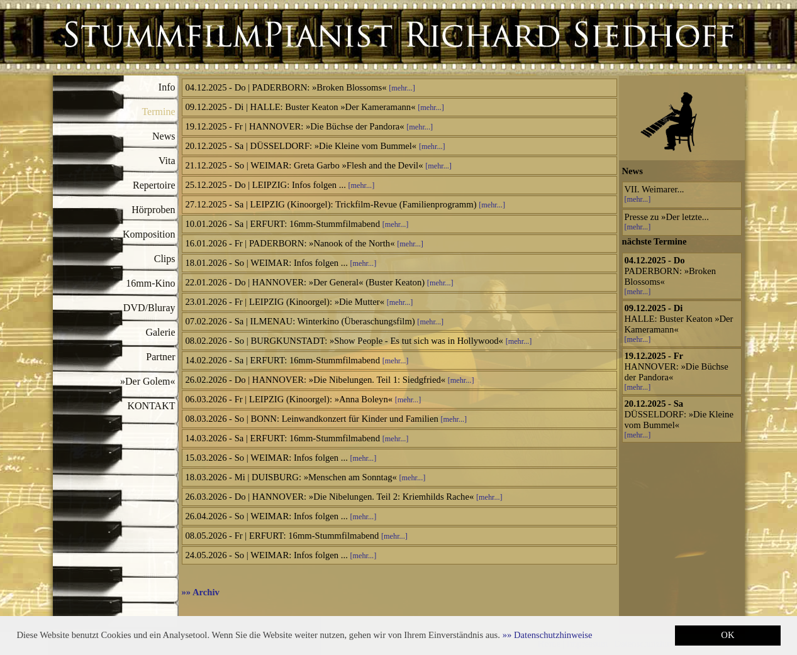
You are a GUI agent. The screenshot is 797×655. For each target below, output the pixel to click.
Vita (167, 160)
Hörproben (153, 209)
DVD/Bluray (149, 307)
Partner (160, 356)
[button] (548, 635)
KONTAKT (151, 405)
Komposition (149, 234)
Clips (165, 258)
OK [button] (727, 635)
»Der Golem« (148, 381)
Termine (158, 111)
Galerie (160, 332)
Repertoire (154, 185)
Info (167, 87)
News (163, 136)
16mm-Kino (150, 283)
